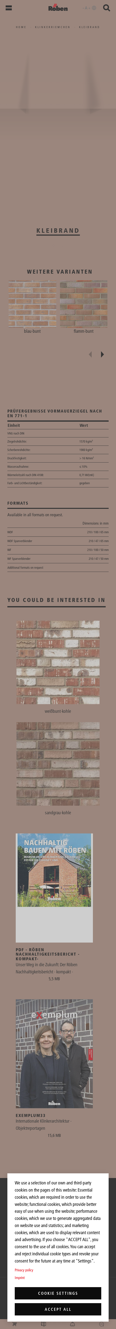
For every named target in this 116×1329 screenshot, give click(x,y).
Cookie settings (58, 1293)
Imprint (20, 1277)
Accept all (58, 1309)
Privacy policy (24, 1270)
